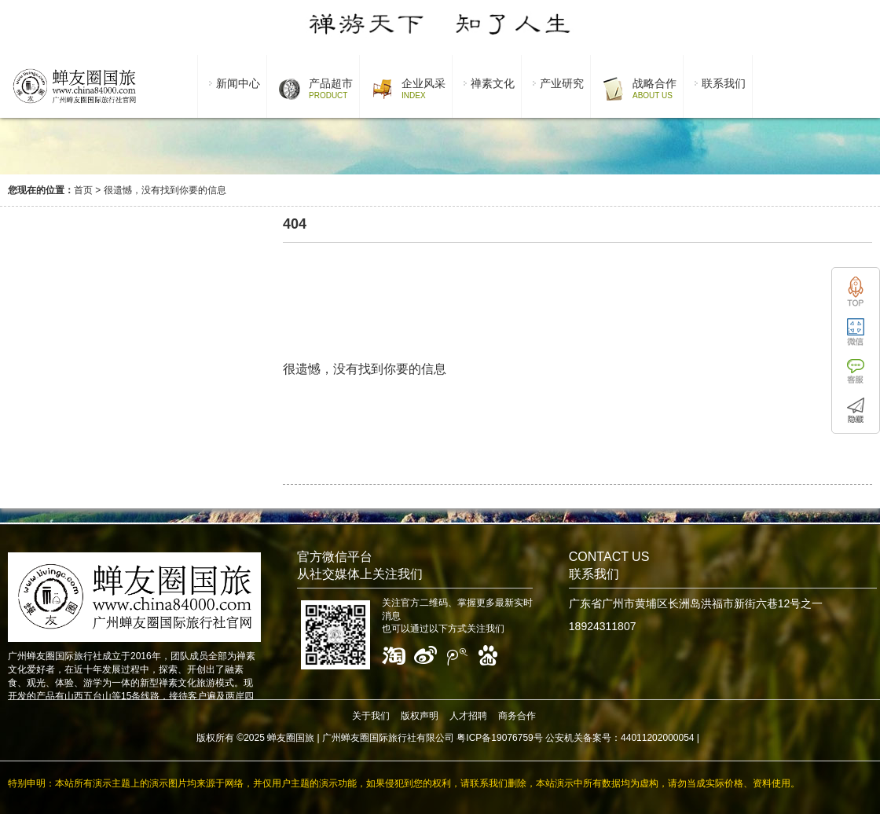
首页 (83, 190)
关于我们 (371, 715)
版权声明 (419, 715)
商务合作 (517, 715)
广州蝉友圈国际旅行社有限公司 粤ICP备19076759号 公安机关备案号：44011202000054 (508, 737)
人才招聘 (468, 715)
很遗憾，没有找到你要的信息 (165, 190)
